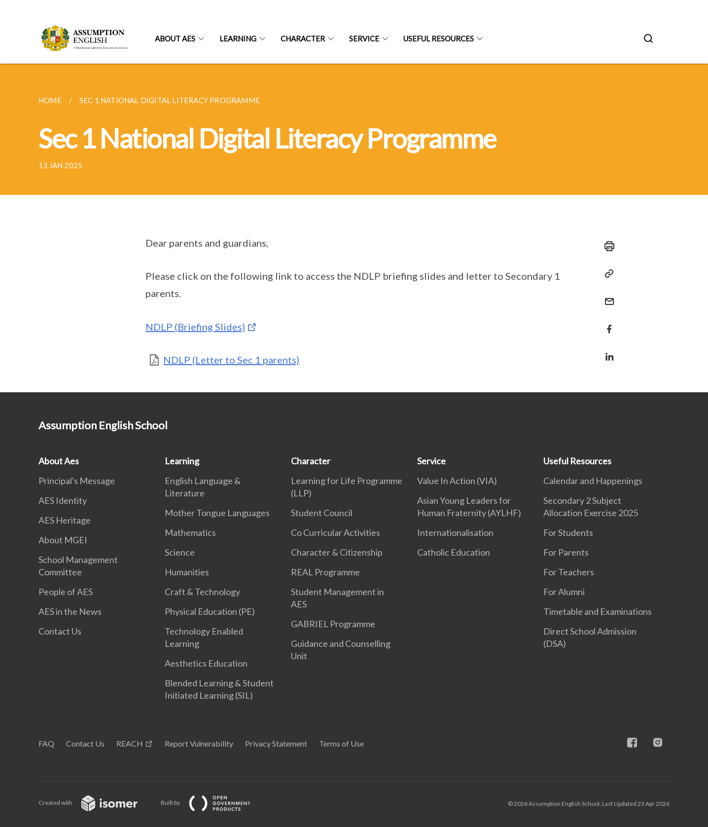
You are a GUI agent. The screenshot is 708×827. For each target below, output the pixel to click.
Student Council (322, 512)
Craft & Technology (202, 591)
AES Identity (62, 500)
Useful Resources (438, 38)
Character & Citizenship (337, 552)
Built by (213, 802)
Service (364, 38)
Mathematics (190, 532)
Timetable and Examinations (597, 611)
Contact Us (59, 631)
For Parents (566, 552)
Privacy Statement (276, 743)
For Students (568, 532)
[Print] (606, 246)
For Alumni (564, 591)
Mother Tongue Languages (217, 512)
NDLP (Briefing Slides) (195, 327)
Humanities (187, 571)
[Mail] (606, 295)
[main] (354, 228)
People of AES (65, 591)
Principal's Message (76, 480)
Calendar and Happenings (592, 480)
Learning (237, 38)
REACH (129, 743)
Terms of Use (341, 743)
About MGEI (62, 539)
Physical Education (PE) (210, 611)
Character (303, 38)
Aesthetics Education (206, 663)
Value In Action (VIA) (457, 480)
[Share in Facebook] (606, 323)
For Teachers (568, 571)
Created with (95, 802)
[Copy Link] (606, 274)
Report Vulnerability (199, 743)
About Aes (175, 38)
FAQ (46, 743)
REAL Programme (325, 571)
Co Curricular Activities (335, 532)
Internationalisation (455, 532)
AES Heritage (64, 520)
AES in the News (70, 611)
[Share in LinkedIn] (606, 350)
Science (180, 552)
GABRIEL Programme (333, 623)
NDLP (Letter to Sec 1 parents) (231, 360)
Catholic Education (453, 552)
